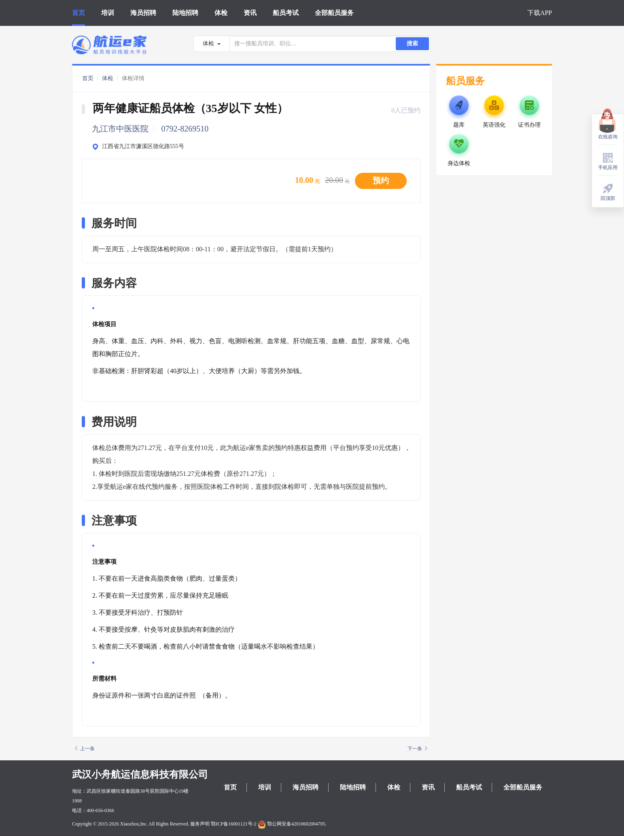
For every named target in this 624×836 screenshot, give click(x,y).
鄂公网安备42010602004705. (292, 824)
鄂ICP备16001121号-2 (233, 824)
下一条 (417, 748)
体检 (220, 12)
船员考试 (286, 12)
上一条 (85, 748)
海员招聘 (143, 12)
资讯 (250, 12)
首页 (78, 12)
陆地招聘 (185, 12)
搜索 (412, 43)
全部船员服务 (334, 12)
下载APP (539, 12)
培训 (107, 12)
